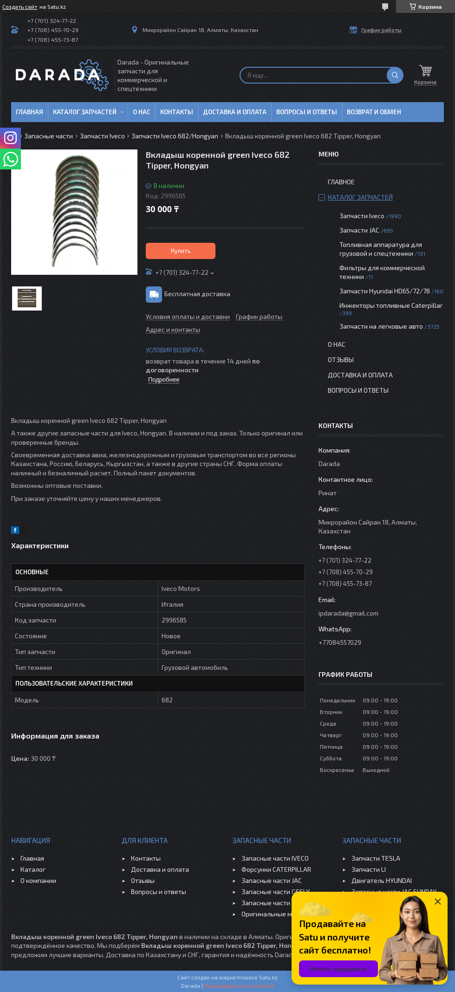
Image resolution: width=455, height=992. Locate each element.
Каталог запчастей (85, 112)
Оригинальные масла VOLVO (284, 914)
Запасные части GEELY (275, 891)
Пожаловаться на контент (239, 985)
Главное (341, 182)
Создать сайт (19, 6)
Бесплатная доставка (197, 294)
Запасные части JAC (271, 880)
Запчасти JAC (359, 230)
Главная (29, 112)
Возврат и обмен (374, 112)
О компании (38, 880)
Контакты (176, 112)
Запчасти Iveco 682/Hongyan (174, 136)
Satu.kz (268, 977)
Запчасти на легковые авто (381, 326)
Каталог (33, 869)
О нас (141, 112)
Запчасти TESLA (375, 858)
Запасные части (48, 136)
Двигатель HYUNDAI (381, 880)
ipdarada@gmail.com (348, 613)
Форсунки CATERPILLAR (276, 869)
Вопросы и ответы (306, 112)
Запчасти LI (368, 869)
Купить (181, 250)
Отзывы (341, 359)
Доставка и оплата (234, 112)
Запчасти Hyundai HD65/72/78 (384, 291)
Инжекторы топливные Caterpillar (390, 305)
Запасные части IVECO (275, 858)
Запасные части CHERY (276, 903)
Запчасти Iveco (102, 136)
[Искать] (395, 75)
